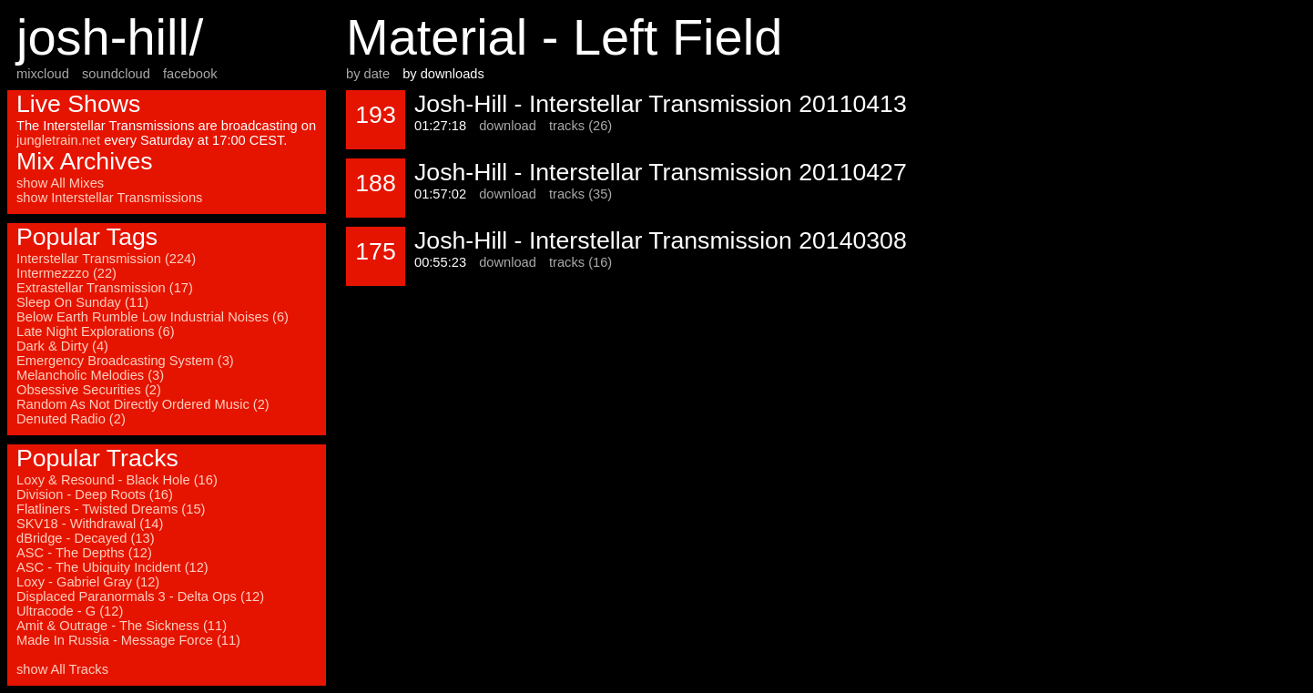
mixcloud (42, 73)
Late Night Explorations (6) (95, 331)
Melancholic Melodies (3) (90, 375)
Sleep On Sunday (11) (82, 302)
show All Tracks (62, 669)
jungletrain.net (58, 140)
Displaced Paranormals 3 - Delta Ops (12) (140, 596)
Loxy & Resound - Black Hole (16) (117, 480)
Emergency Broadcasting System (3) (125, 360)
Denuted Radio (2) (71, 419)
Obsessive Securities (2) (88, 389)
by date (368, 73)
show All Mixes (60, 183)
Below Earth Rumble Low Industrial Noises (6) (152, 317)
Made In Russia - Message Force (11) (128, 640)
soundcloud (116, 73)
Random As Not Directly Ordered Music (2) (143, 404)
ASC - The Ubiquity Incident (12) (112, 567)
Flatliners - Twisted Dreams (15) (110, 509)
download (507, 125)
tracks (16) (580, 262)
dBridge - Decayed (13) (85, 538)
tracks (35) (580, 194)
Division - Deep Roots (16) (94, 494)
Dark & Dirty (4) (62, 346)
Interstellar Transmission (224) (106, 258)
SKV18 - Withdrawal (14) (89, 523)
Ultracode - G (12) (69, 611)
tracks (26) (580, 125)
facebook (190, 73)
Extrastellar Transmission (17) (104, 287)
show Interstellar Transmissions (109, 197)
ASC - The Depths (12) (84, 552)
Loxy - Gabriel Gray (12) (87, 582)
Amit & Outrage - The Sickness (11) (121, 625)
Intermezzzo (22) (66, 273)
